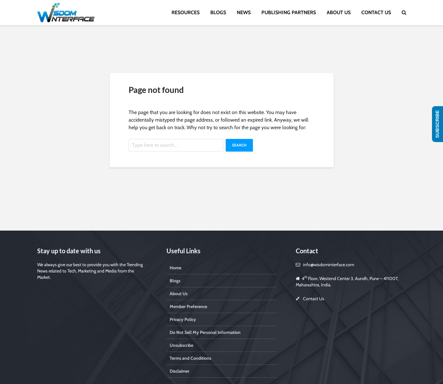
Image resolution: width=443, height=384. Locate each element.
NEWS (244, 12)
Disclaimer (179, 371)
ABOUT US (339, 12)
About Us (179, 293)
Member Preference (188, 306)
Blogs (175, 281)
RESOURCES (186, 12)
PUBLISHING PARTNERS (288, 12)
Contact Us (313, 298)
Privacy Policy (183, 319)
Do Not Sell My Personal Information (205, 332)
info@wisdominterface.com (328, 264)
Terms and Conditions (190, 358)
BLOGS (218, 12)
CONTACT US (376, 12)
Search (239, 145)
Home (175, 268)
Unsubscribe (181, 345)
